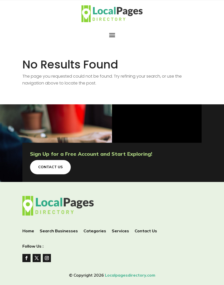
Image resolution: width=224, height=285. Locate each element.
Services (120, 231)
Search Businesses (59, 231)
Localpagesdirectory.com (130, 275)
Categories (94, 231)
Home (28, 231)
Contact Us (50, 167)
